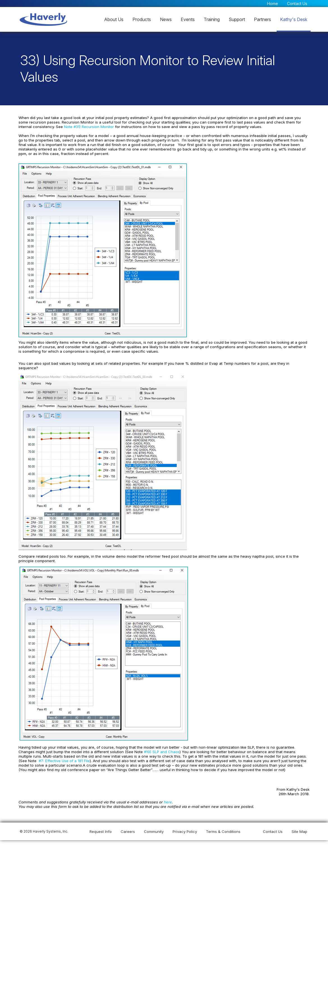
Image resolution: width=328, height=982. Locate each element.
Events (188, 19)
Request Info (101, 827)
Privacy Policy (185, 827)
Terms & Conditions (223, 827)
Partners (262, 19)
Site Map (299, 827)
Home (272, 3)
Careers (128, 827)
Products (141, 19)
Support (237, 19)
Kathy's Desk (293, 19)
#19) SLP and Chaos (142, 747)
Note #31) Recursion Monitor (73, 128)
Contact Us (297, 3)
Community (154, 827)
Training (212, 19)
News (166, 19)
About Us (113, 19)
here (166, 797)
